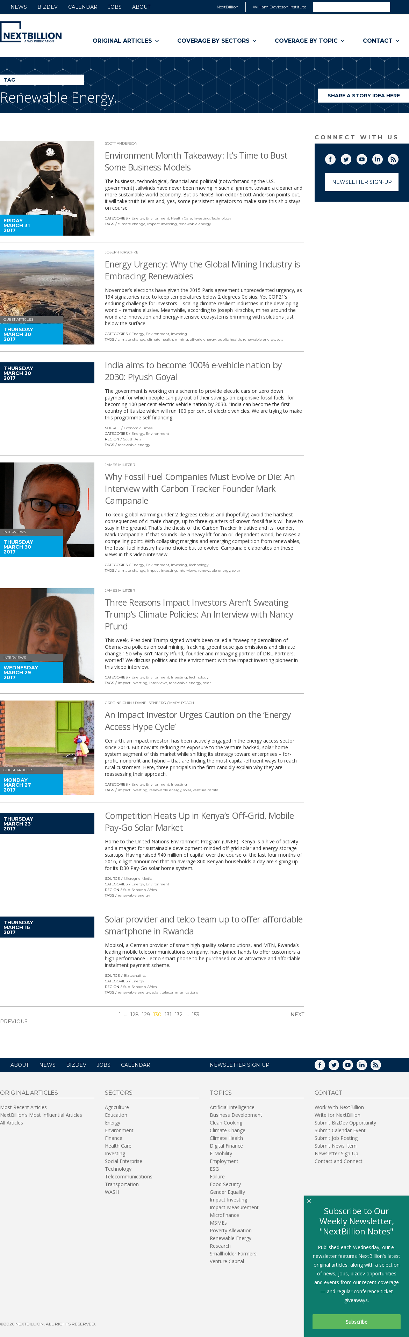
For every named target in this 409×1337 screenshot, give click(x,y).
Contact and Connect (339, 1161)
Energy (137, 218)
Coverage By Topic (310, 41)
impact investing (162, 224)
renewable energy (195, 224)
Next (297, 1014)
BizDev (47, 7)
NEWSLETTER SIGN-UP (240, 1065)
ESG (214, 1168)
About (141, 7)
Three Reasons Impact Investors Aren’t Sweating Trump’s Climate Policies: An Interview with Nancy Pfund (199, 614)
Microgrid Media (138, 878)
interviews (187, 570)
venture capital (206, 790)
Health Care (181, 218)
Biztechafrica (135, 975)
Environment (157, 218)
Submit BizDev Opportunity (345, 1122)
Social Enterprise (123, 1161)
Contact (381, 41)
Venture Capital (227, 1261)
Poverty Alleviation (231, 1230)
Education (116, 1115)
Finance (113, 1138)
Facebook (335, 158)
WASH (112, 1192)
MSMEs (218, 1222)
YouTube (366, 158)
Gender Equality (227, 1192)
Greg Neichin (118, 703)
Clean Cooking (226, 1122)
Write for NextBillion (337, 1115)
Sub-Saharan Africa (140, 889)
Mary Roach (181, 703)
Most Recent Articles (23, 1107)
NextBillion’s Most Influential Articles (41, 1115)
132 (178, 1014)
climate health (160, 339)
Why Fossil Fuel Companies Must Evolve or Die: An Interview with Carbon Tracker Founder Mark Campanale (200, 488)
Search (399, 6)
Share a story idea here (368, 97)
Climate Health (226, 1138)
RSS (398, 158)
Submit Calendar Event (340, 1130)
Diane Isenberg (150, 703)
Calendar (83, 7)
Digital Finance (226, 1145)
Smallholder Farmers (233, 1253)
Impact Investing (228, 1199)
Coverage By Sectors (217, 41)
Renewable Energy (230, 1238)
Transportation (122, 1184)
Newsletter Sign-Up (362, 182)
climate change (131, 224)
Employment (224, 1161)
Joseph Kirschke (121, 252)
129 (146, 1014)
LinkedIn (382, 158)
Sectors (118, 1092)
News (18, 7)
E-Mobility (221, 1153)
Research (220, 1245)
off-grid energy (203, 339)
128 (134, 1014)
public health (229, 339)
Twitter (338, 1067)
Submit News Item (336, 1145)
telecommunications (180, 992)
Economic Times (138, 428)
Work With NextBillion (339, 1107)
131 (168, 1014)
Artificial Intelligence (232, 1107)
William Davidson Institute (279, 6)
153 (195, 1014)
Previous (14, 1021)
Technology (221, 218)
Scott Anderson (121, 143)
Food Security (225, 1184)
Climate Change (227, 1130)
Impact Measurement (234, 1207)
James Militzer (120, 464)
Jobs (115, 7)
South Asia (132, 439)
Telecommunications (128, 1176)
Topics (221, 1092)
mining (181, 339)
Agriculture (117, 1107)
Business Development (236, 1115)
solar (281, 339)
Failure (217, 1176)
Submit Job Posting (336, 1138)
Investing (202, 218)
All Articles (11, 1122)
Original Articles (126, 41)
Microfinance (224, 1215)
